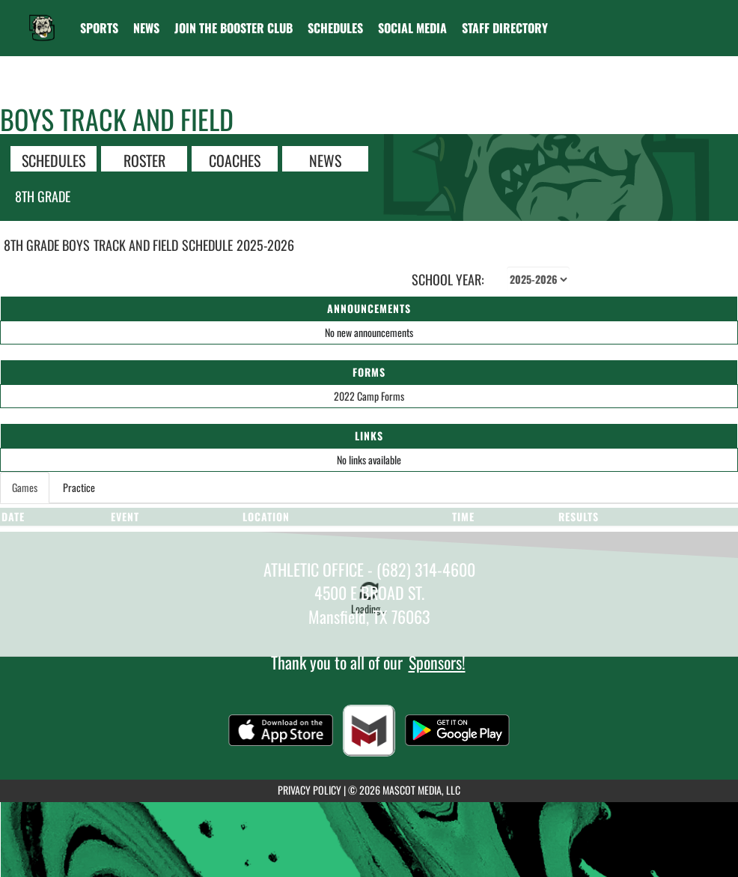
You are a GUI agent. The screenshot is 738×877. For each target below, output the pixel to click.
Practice (79, 487)
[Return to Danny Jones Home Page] (42, 18)
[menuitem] (146, 27)
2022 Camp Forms (369, 396)
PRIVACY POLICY (309, 790)
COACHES (234, 159)
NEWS (325, 159)
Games (24, 487)
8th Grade (42, 196)
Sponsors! (437, 662)
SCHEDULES (53, 159)
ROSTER (144, 159)
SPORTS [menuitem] (99, 28)
